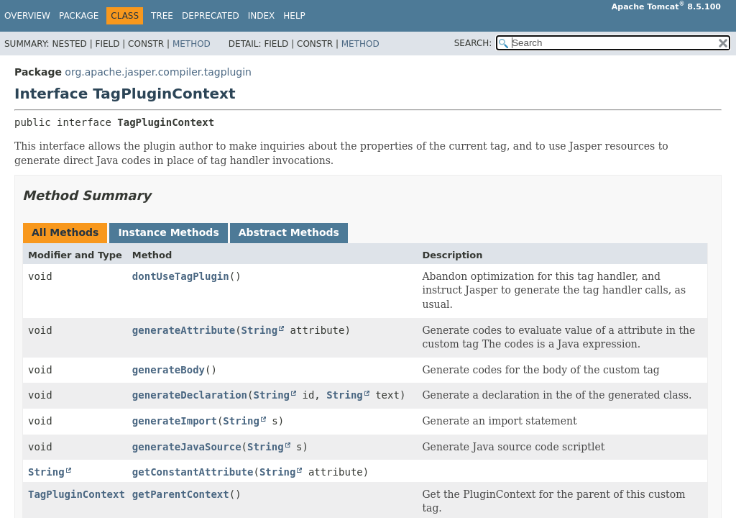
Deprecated (210, 16)
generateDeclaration (189, 395)
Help (294, 16)
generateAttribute (183, 330)
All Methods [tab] (65, 232)
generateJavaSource (187, 447)
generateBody (168, 370)
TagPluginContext (76, 494)
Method (191, 44)
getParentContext (180, 494)
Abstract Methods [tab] (289, 232)
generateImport (174, 421)
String (260, 330)
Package (78, 16)
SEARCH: (473, 43)
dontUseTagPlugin (180, 276)
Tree (162, 16)
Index (261, 16)
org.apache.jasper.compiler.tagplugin (158, 72)
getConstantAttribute (193, 472)
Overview (27, 16)
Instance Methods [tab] (168, 232)
